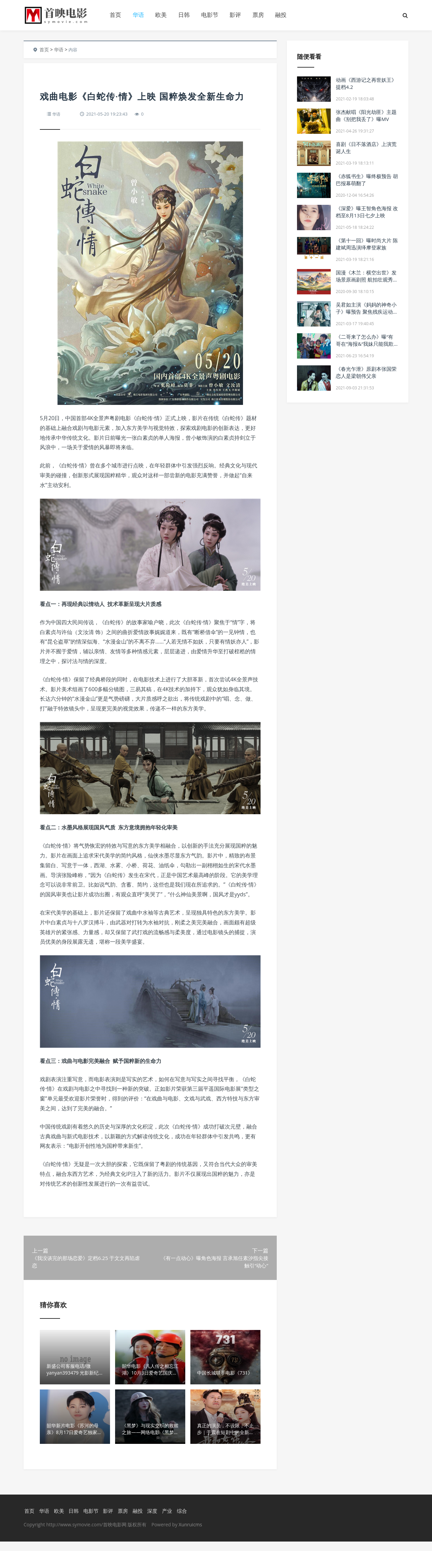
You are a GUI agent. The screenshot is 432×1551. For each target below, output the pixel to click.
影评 (235, 15)
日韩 (184, 15)
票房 (258, 15)
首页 (115, 15)
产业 (166, 1520)
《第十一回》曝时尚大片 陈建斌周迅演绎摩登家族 (367, 244)
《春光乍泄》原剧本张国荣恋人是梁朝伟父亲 (366, 372)
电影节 (209, 15)
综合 (181, 1520)
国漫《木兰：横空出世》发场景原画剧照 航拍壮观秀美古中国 (367, 279)
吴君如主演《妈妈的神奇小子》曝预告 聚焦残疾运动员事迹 (367, 311)
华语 (138, 15)
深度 (151, 1520)
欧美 (161, 15)
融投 (281, 15)
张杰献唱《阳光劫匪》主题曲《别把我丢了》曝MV (366, 115)
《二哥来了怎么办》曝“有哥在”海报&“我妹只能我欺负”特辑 (365, 343)
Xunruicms (190, 1534)
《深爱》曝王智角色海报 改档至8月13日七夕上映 (367, 212)
